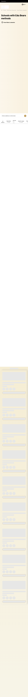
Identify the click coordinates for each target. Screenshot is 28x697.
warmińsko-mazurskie (11, 10)
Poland (4, 10)
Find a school (4, 1)
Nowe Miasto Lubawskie (22, 10)
